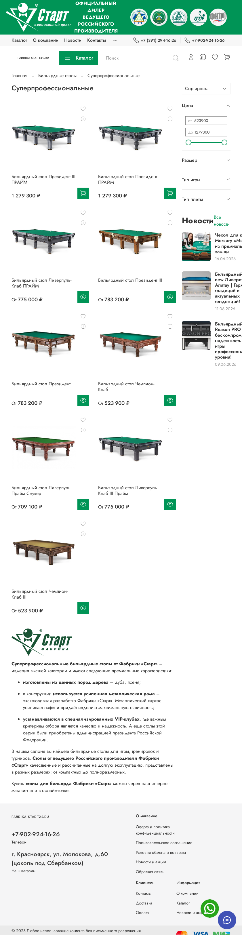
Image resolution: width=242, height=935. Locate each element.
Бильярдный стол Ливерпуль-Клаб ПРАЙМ (41, 283)
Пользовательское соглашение (164, 843)
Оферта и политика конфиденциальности (155, 830)
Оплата (142, 912)
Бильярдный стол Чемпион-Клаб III (40, 594)
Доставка (144, 903)
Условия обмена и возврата (161, 852)
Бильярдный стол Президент (41, 383)
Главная (19, 75)
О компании (45, 40)
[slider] (188, 142)
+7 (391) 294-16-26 (154, 40)
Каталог (19, 40)
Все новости (222, 220)
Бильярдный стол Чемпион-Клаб (126, 386)
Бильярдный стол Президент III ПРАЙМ (43, 179)
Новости (72, 40)
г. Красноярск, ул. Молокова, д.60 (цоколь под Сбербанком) (60, 858)
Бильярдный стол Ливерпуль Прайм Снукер (41, 490)
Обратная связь (150, 872)
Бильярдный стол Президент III (130, 280)
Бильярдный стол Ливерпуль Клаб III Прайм (127, 490)
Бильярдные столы (57, 75)
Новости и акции (151, 862)
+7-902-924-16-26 (204, 40)
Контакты (96, 40)
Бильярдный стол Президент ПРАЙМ (127, 179)
